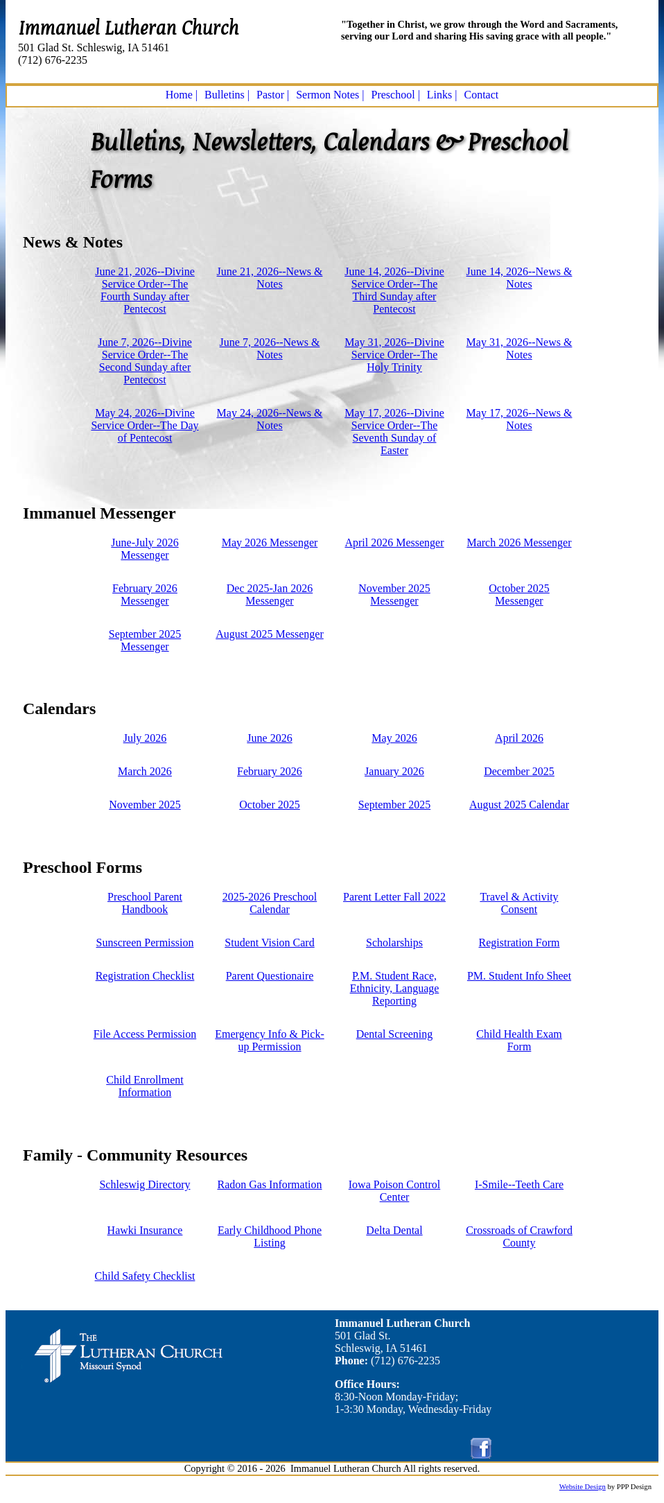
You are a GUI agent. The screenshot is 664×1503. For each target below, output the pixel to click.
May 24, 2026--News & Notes (270, 419)
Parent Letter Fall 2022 (394, 897)
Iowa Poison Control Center (394, 1191)
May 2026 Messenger (270, 542)
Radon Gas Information (269, 1184)
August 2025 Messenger (270, 634)
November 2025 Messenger (394, 594)
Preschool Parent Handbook (144, 903)
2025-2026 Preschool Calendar (269, 903)
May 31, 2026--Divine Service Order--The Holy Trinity (394, 354)
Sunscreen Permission (145, 942)
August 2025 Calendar (519, 804)
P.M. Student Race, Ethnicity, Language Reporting (394, 988)
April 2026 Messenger (394, 542)
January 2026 (394, 771)
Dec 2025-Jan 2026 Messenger (270, 594)
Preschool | (396, 95)
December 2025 (519, 771)
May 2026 (394, 738)
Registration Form (519, 942)
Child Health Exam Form (519, 1040)
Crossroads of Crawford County (519, 1236)
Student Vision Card (269, 942)
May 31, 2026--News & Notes (519, 348)
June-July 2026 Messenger (144, 549)
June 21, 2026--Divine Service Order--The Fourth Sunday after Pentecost (145, 290)
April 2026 (519, 738)
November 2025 (145, 804)
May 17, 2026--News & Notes (519, 419)
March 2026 (145, 771)
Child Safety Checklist (145, 1276)
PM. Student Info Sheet (519, 976)
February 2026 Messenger (144, 594)
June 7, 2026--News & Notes (270, 348)
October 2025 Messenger (519, 594)
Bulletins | (227, 95)
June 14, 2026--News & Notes (519, 278)
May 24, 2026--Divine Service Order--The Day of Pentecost (144, 425)
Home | (182, 95)
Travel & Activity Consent (519, 903)
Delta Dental (394, 1230)
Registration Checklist (145, 976)
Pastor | (272, 95)
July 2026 (145, 738)
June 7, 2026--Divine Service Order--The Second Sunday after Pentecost (145, 360)
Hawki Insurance (145, 1230)
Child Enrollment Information (145, 1086)
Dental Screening (394, 1034)
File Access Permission (145, 1034)
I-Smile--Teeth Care (519, 1184)
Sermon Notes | (330, 95)
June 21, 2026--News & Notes (270, 278)
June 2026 (269, 738)
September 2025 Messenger (145, 640)
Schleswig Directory (144, 1184)
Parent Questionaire (270, 976)
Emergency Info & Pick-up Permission (269, 1040)
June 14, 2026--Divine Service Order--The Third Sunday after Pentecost (394, 290)
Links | (442, 95)
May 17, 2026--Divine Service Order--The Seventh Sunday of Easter (394, 431)
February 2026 (269, 771)
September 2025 (394, 804)
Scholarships (394, 942)
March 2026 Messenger (518, 542)
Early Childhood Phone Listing (270, 1236)
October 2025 (269, 804)
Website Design (582, 1487)
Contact (481, 95)
